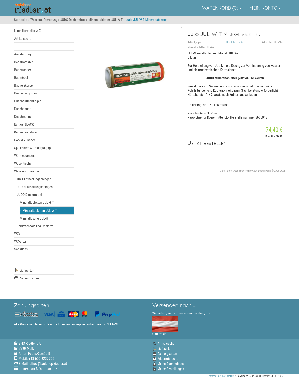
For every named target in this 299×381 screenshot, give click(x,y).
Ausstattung (22, 54)
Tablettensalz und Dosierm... (36, 226)
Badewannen (23, 70)
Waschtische (22, 163)
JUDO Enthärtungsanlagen (35, 187)
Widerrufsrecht (165, 359)
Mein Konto (263, 8)
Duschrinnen (22, 109)
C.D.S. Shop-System (230, 170)
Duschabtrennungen (27, 101)
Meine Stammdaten (168, 364)
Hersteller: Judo (234, 42)
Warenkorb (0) (220, 8)
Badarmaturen (23, 62)
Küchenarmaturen (26, 132)
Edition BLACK (24, 124)
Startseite (20, 20)
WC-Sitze (20, 241)
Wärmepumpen (24, 156)
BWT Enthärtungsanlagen (34, 179)
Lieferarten (24, 270)
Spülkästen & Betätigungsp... (34, 148)
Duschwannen (23, 117)
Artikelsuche (22, 39)
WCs (17, 233)
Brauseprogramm (26, 93)
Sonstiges (21, 249)
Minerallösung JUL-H (34, 218)
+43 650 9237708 (41, 358)
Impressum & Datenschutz (38, 369)
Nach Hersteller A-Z (27, 31)
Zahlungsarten (26, 278)
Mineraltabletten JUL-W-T (105, 20)
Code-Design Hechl (261, 170)
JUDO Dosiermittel (72, 20)
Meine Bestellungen (168, 369)
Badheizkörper (24, 85)
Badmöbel (21, 78)
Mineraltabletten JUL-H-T (37, 202)
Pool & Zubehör (24, 140)
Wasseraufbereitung (43, 20)
